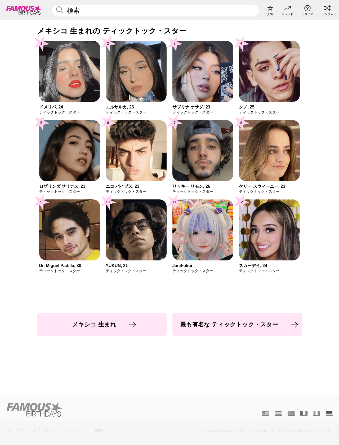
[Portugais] (291, 413)
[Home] (86, 409)
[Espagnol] (278, 413)
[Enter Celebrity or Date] (155, 10)
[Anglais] (265, 413)
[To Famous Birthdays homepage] (24, 9)
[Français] (303, 413)
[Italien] (316, 413)
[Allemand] (329, 413)
